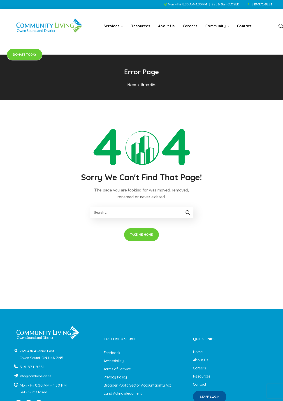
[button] (280, 26)
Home (132, 85)
